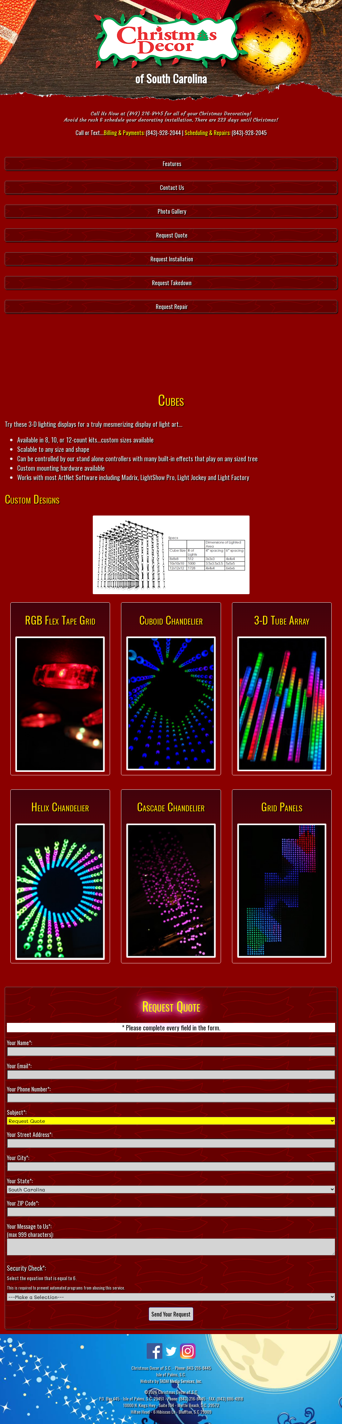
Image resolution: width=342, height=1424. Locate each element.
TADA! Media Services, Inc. (180, 1381)
